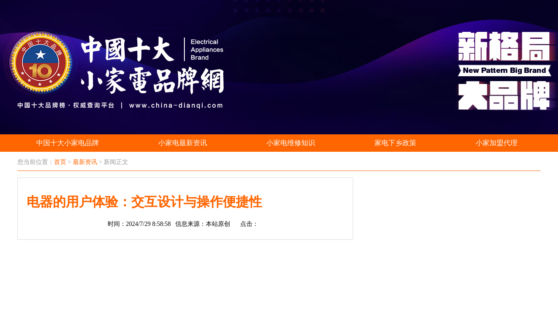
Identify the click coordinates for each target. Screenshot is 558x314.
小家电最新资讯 (182, 143)
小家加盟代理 (496, 143)
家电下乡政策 (395, 143)
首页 (60, 162)
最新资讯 (85, 162)
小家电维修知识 (290, 143)
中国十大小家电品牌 (67, 143)
